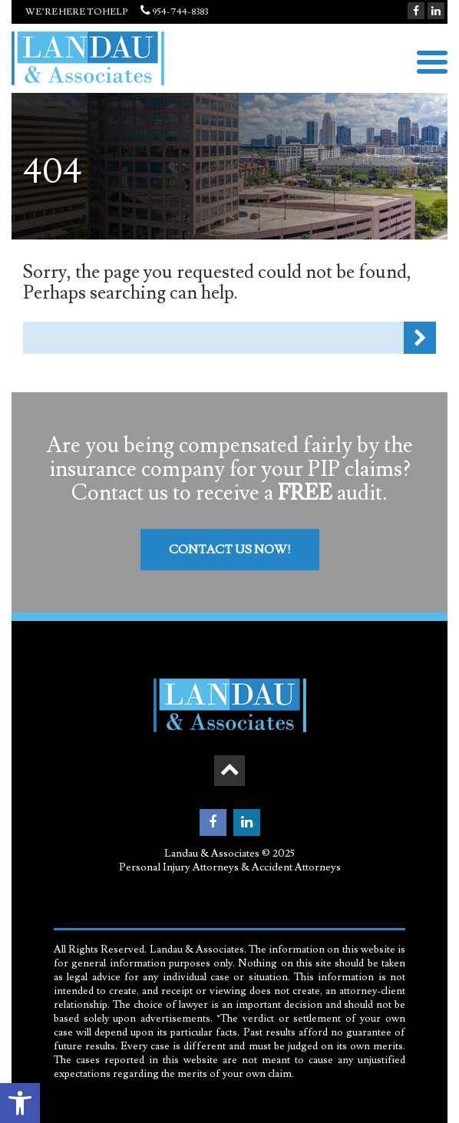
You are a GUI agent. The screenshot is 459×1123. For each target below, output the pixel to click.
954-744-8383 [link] (168, 12)
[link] (20, 1103)
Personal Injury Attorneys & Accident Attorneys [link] (230, 867)
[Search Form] (213, 338)
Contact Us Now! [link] (230, 549)
